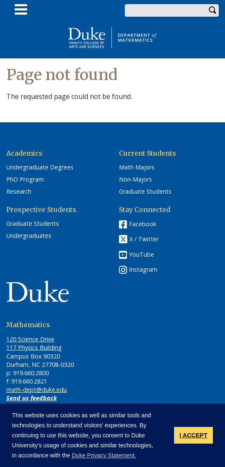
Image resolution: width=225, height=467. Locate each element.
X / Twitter (144, 239)
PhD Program (25, 179)
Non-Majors (135, 179)
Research (18, 191)
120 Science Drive (30, 339)
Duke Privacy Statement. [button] (104, 455)
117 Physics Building (34, 347)
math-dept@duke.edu (36, 390)
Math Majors (136, 167)
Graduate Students (145, 191)
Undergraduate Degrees (39, 167)
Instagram (143, 269)
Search (212, 10)
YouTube (141, 254)
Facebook (142, 224)
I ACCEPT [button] (193, 435)
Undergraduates (28, 236)
